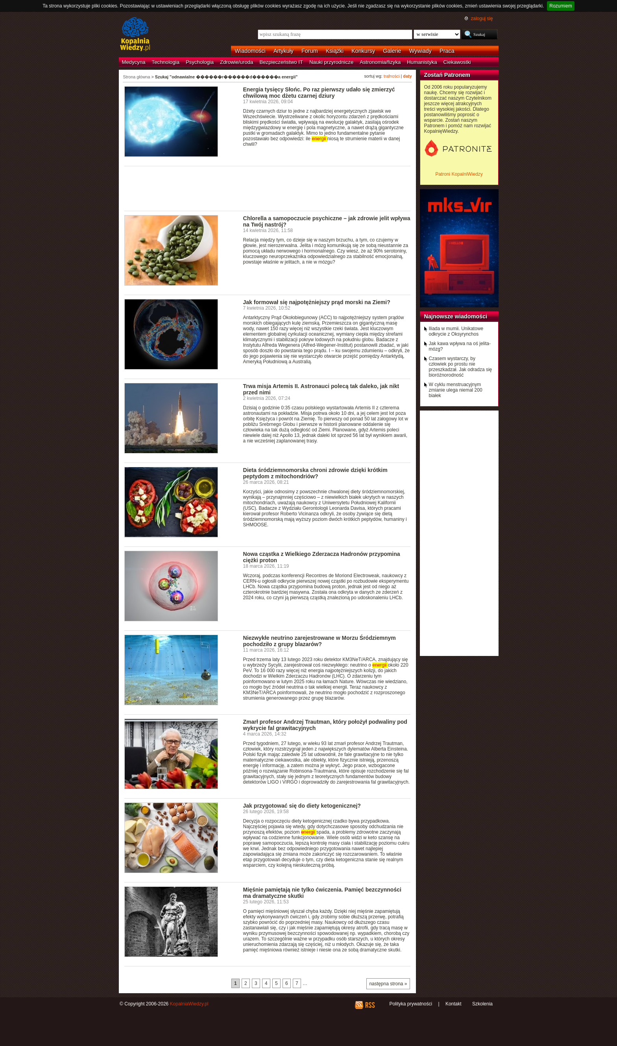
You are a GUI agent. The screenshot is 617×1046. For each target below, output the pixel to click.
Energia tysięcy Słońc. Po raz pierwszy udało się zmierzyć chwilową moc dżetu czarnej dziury (319, 92)
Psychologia (200, 62)
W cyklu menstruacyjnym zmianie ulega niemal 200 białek (455, 390)
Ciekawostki (457, 62)
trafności (392, 76)
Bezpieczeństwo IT (281, 62)
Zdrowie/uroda (236, 62)
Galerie (392, 51)
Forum (309, 51)
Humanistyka (422, 62)
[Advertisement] (267, 188)
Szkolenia (482, 1004)
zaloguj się (482, 18)
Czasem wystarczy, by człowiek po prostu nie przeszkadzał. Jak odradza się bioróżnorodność (460, 367)
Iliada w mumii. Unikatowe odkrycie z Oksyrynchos (456, 331)
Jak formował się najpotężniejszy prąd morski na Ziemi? (316, 302)
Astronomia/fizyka (380, 62)
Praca (447, 51)
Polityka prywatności (410, 1004)
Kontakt (453, 1004)
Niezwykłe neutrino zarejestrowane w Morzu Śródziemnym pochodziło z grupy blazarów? (319, 641)
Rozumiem (560, 6)
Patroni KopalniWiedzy (459, 174)
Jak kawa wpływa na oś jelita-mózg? (460, 346)
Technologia (165, 62)
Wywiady (420, 51)
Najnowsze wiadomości (456, 316)
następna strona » (388, 984)
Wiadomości (250, 51)
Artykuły (283, 51)
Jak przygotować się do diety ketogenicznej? (302, 806)
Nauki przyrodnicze (331, 62)
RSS (369, 1005)
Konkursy (363, 51)
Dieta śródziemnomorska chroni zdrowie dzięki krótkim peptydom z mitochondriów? (315, 473)
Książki (335, 51)
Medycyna (134, 62)
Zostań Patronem (447, 75)
